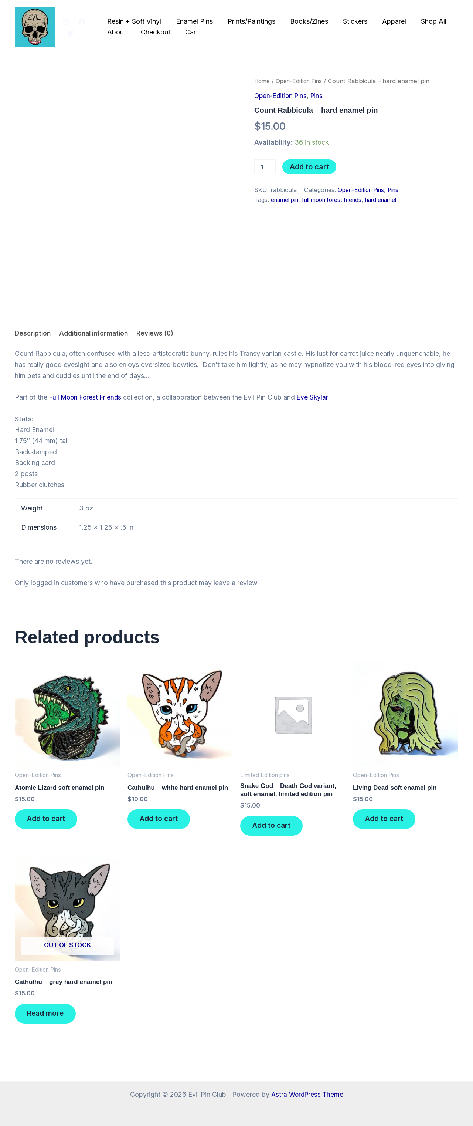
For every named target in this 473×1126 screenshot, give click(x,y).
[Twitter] (70, 33)
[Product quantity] (265, 166)
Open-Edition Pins (303, 81)
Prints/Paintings (249, 21)
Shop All (425, 21)
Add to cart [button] (49, 822)
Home (263, 81)
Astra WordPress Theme (307, 1094)
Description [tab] (33, 333)
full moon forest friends (338, 199)
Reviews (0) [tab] (162, 333)
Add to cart (309, 166)
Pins (319, 96)
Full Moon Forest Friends (87, 398)
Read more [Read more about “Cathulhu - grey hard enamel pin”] (49, 1021)
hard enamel (393, 199)
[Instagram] (65, 21)
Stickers (349, 21)
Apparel (387, 21)
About (117, 32)
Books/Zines (305, 21)
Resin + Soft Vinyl (134, 21)
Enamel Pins (193, 21)
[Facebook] (81, 21)
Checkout (154, 32)
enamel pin (286, 199)
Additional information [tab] (98, 333)
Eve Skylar (316, 398)
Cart (189, 32)
